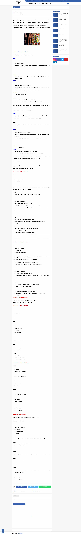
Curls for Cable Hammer (62, 34)
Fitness (50, 3)
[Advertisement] (28, 70)
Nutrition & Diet (41, 3)
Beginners (36, 3)
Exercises (28, 3)
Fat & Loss (46, 3)
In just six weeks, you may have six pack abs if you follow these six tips (63, 40)
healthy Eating (16, 11)
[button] (21, 487)
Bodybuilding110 (20, 533)
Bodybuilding (32, 3)
